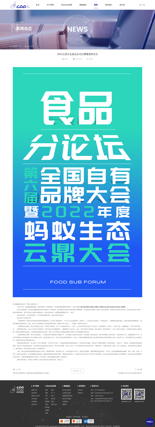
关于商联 (50, 5)
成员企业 (34, 404)
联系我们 (108, 5)
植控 (46, 404)
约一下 (53, 393)
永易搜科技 (116, 426)
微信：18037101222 (97, 396)
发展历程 (34, 393)
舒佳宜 (53, 398)
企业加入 (80, 390)
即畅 (46, 413)
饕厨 (46, 393)
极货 (52, 390)
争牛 (46, 396)
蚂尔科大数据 (67, 398)
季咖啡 (47, 410)
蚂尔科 (122, 5)
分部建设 (34, 401)
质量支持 (65, 401)
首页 (37, 5)
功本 (46, 398)
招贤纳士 (80, 393)
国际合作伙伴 (35, 396)
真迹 (52, 401)
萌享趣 (47, 407)
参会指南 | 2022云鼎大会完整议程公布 (130, 373)
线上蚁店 (85, 417)
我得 (46, 390)
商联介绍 (34, 390)
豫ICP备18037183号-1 (99, 426)
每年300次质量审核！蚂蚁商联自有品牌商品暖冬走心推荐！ (31, 373)
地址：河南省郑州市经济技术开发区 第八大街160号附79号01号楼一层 (102, 400)
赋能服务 (83, 5)
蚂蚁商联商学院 (67, 396)
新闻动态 (26, 46)
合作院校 (34, 398)
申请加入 (150, 422)
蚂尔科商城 (76, 417)
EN (140, 5)
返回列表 (77, 371)
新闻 (96, 6)
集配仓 (65, 404)
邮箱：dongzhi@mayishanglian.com (102, 393)
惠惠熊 (47, 401)
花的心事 (54, 404)
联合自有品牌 (66, 5)
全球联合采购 (67, 393)
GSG (52, 396)
